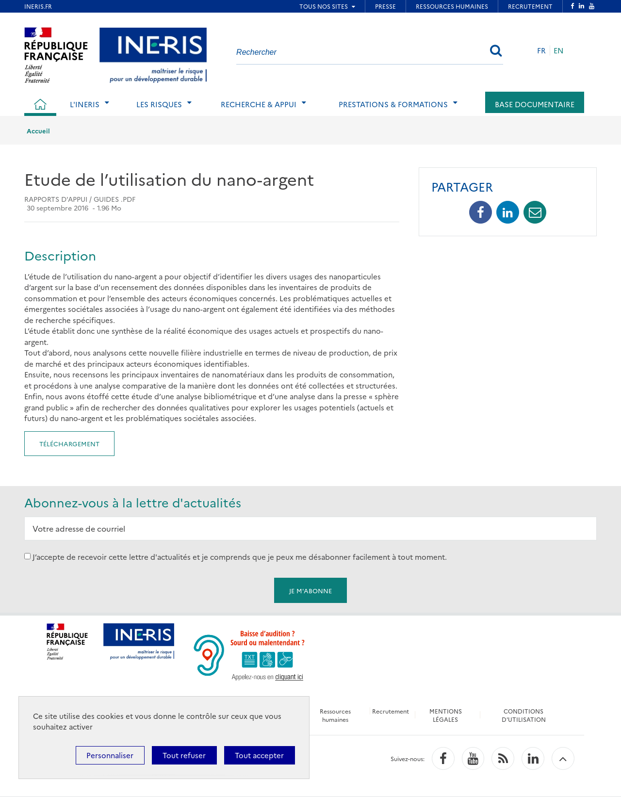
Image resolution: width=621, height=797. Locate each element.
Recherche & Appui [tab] (258, 104)
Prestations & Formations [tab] (393, 104)
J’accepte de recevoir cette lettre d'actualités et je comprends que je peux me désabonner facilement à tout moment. (240, 556)
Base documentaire (534, 104)
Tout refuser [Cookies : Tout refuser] (184, 755)
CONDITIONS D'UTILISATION (524, 715)
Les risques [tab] (159, 104)
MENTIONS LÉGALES (445, 715)
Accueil (38, 130)
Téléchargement (69, 443)
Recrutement (390, 711)
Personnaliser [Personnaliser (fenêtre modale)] (109, 755)
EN (559, 50)
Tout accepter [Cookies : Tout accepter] (259, 755)
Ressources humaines (335, 715)
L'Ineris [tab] (84, 104)
